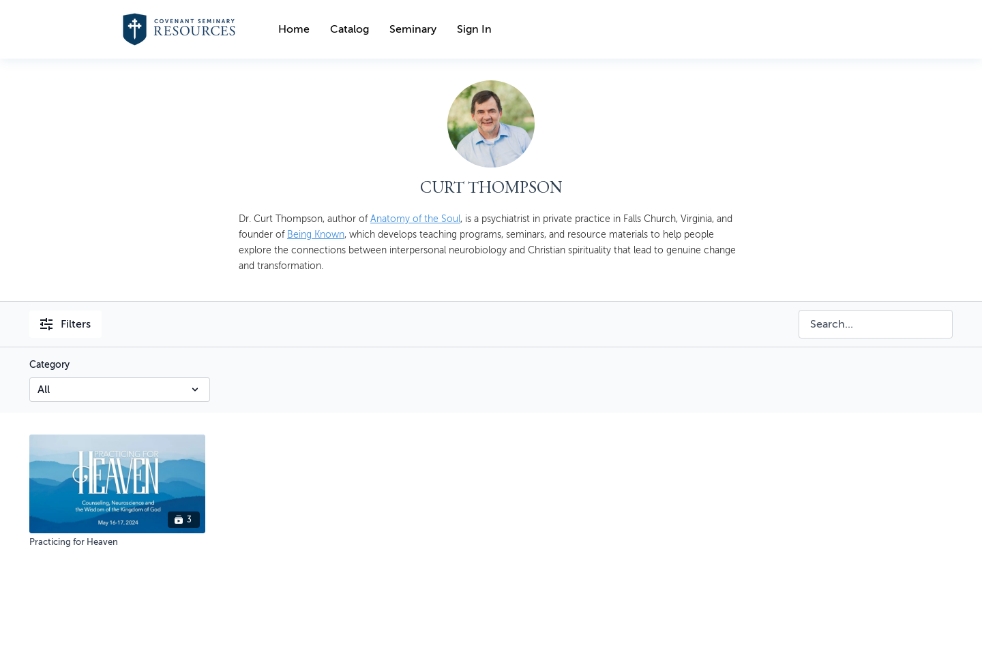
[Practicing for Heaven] (117, 542)
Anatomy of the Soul (415, 219)
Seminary (412, 29)
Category (49, 365)
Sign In (474, 29)
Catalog (349, 29)
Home (294, 29)
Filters (65, 324)
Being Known (315, 235)
